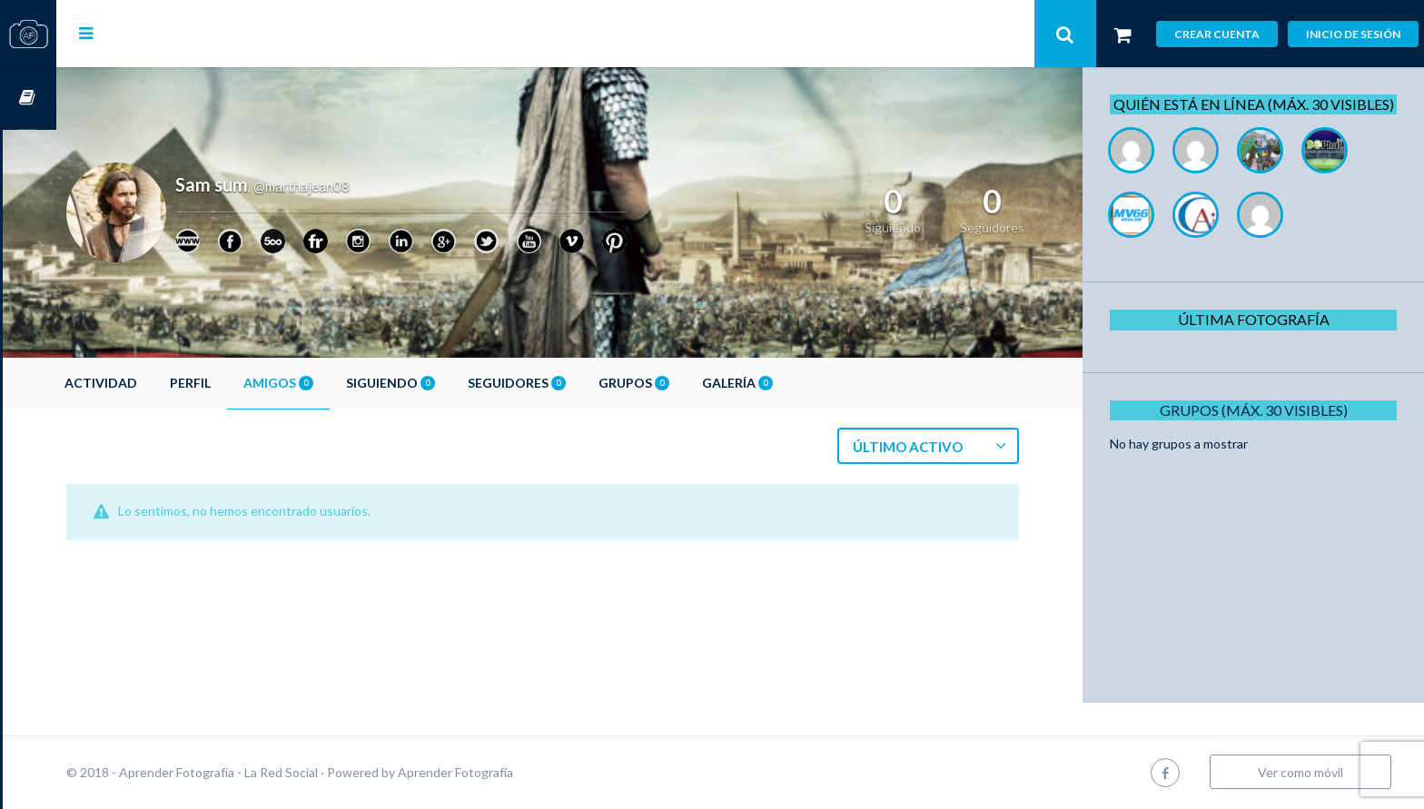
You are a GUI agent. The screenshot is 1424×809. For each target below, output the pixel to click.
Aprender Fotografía (509, 772)
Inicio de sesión (1353, 34)
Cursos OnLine (28, 98)
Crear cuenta (1217, 34)
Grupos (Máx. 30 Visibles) (1260, 430)
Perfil (243, 382)
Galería (791, 382)
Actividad (154, 382)
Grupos (687, 382)
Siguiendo (444, 382)
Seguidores (570, 382)
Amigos (332, 382)
